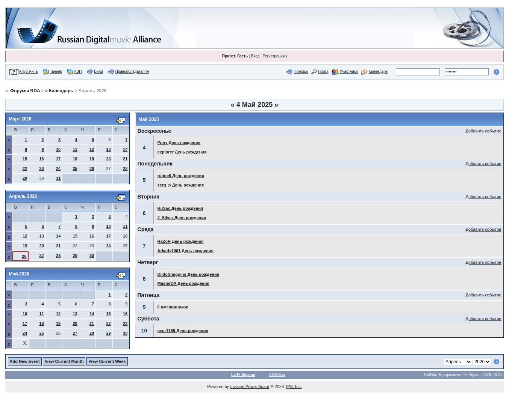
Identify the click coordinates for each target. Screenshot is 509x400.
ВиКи (98, 71)
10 (58, 149)
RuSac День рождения (180, 208)
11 (75, 149)
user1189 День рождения (183, 330)
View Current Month (64, 361)
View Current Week (107, 361)
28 (125, 168)
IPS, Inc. (294, 386)
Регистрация (274, 56)
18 (75, 158)
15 (25, 158)
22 (25, 168)
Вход (255, 56)
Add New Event (25, 361)
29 (25, 178)
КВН (78, 71)
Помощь (301, 71)
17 (58, 158)
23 (41, 168)
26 (91, 168)
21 (125, 158)
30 (91, 255)
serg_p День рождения (181, 185)
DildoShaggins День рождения (189, 274)
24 (58, 168)
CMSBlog (277, 375)
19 (91, 158)
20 (108, 158)
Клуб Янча (28, 71)
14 (125, 149)
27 (41, 255)
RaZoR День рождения (181, 241)
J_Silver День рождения (182, 217)
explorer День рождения (182, 152)
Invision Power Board (249, 386)
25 (75, 168)
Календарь (378, 71)
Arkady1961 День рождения (186, 250)
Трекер (56, 71)
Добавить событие (483, 131)
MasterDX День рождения (183, 283)
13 (108, 149)
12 (91, 149)
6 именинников (173, 307)
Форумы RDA (25, 90)
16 (41, 158)
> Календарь (59, 90)
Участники (349, 71)
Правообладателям (132, 71)
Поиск (323, 71)
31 (58, 178)
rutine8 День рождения (181, 175)
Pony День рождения (179, 142)
